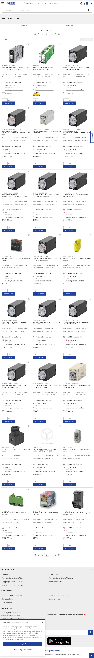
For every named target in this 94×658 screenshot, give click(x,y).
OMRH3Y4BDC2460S (70, 66)
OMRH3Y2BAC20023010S (11, 193)
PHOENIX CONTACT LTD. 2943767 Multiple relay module (44, 68)
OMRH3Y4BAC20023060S (11, 129)
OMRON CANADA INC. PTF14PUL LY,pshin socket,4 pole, (77, 514)
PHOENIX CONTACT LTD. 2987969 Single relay (16, 259)
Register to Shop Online (58, 595)
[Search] (47, 10)
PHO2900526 (68, 257)
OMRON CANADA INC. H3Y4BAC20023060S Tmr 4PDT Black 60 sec (16, 133)
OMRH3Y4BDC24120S (10, 384)
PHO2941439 (7, 511)
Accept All (22, 644)
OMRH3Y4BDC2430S (70, 320)
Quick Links (47, 590)
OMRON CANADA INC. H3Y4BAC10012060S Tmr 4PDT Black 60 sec (76, 133)
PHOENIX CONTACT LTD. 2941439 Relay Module (15, 514)
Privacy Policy (54, 574)
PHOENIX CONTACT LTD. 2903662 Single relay (77, 450)
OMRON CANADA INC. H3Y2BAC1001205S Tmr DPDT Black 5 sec (47, 259)
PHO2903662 (68, 447)
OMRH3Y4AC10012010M (41, 129)
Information (47, 569)
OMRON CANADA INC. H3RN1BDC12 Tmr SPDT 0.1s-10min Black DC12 (15, 68)
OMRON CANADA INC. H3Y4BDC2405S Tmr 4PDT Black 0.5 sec (15, 323)
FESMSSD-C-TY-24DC (10, 447)
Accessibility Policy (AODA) (12, 585)
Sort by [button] (69, 26)
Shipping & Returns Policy (12, 582)
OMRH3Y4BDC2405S (9, 320)
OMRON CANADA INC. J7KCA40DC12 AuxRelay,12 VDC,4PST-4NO (45, 450)
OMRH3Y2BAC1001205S (41, 257)
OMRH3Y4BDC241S (39, 320)
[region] (22, 637)
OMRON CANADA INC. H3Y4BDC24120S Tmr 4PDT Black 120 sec (15, 386)
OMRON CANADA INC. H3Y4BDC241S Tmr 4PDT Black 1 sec (47, 323)
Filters (23, 26)
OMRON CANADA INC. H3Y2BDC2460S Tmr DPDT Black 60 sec (46, 195)
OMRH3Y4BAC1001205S (41, 384)
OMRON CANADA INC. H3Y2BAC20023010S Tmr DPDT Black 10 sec (15, 196)
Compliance (6, 574)
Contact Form (7, 603)
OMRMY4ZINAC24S (39, 511)
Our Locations (7, 599)
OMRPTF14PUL (68, 511)
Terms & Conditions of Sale (12, 578)
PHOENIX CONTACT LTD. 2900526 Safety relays (77, 259)
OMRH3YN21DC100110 (71, 384)
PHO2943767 (37, 66)
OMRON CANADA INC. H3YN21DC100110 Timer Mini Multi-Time (76, 386)
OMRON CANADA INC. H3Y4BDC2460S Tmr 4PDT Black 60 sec (76, 68)
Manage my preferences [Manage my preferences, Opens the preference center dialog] (23, 650)
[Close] (42, 622)
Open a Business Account (12, 595)
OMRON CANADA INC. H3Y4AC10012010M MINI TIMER (47, 132)
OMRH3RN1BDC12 (8, 66)
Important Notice (55, 582)
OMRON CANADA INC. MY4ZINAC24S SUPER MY (45, 514)
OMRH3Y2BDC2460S (40, 193)
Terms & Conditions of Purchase (62, 578)
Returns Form (54, 599)
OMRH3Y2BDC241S (70, 193)
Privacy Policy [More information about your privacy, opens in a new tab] (18, 639)
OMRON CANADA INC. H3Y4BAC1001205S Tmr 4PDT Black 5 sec (47, 386)
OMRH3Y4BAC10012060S (72, 129)
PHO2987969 (7, 257)
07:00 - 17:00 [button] (39, 3)
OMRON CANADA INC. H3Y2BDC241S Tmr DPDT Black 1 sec (77, 195)
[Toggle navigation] (2, 3)
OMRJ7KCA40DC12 (39, 447)
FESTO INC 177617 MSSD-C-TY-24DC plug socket (16, 450)
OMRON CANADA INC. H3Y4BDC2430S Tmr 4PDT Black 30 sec (76, 323)
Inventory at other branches (14, 90)
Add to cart (8, 103)
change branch (53, 3)
